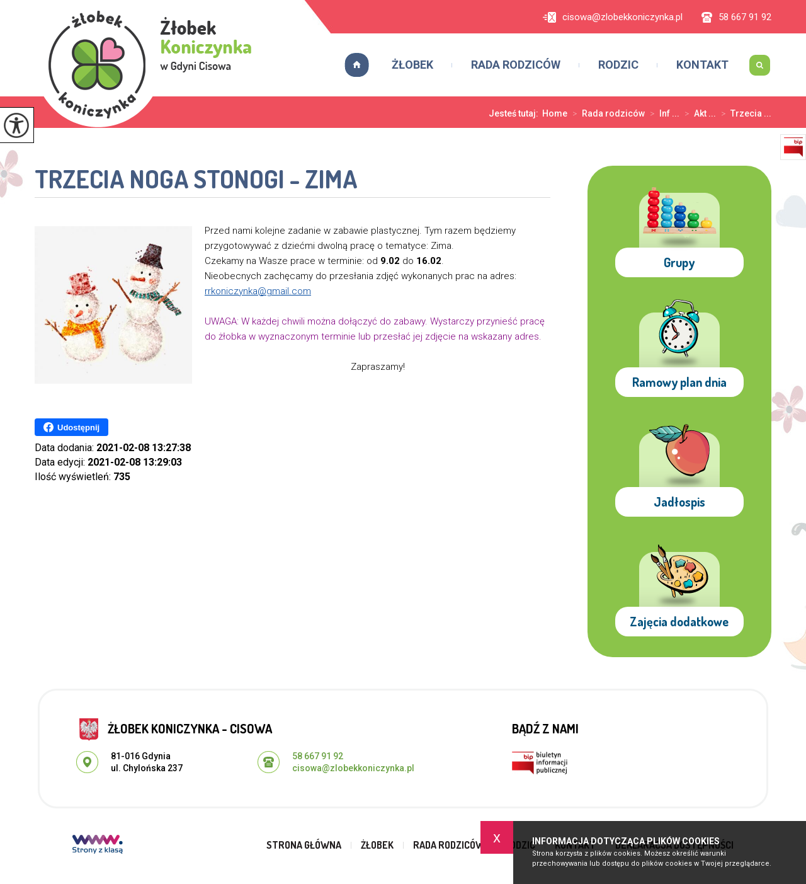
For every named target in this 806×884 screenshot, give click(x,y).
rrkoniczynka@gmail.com (258, 291)
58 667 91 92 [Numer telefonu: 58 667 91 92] (317, 756)
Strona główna (353, 64)
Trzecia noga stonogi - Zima (196, 180)
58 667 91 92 (736, 17)
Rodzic (618, 64)
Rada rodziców (515, 64)
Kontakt (702, 64)
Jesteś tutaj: (515, 113)
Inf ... (662, 113)
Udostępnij (71, 427)
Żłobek (412, 64)
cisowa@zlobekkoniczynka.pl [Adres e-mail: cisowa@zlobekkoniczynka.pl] (353, 768)
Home (554, 113)
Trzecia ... (743, 113)
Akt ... (697, 113)
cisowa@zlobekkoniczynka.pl (613, 17)
